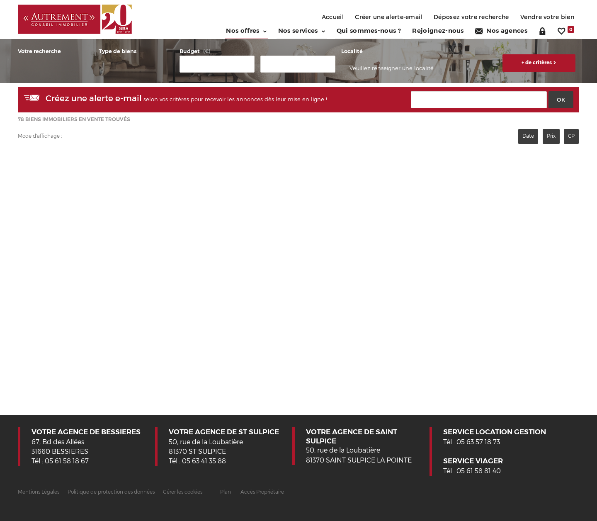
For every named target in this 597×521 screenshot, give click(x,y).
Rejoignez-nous (437, 30)
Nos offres (239, 30)
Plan (225, 491)
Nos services (295, 30)
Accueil (324, 17)
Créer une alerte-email (382, 17)
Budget (190, 50)
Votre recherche (39, 50)
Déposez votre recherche (468, 17)
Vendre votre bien (546, 17)
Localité (352, 50)
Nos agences (502, 30)
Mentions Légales (38, 491)
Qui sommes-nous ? (365, 30)
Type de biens (117, 50)
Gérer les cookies (182, 491)
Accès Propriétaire (262, 491)
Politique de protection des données (111, 491)
